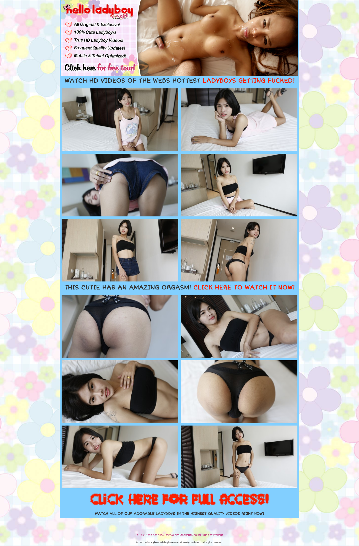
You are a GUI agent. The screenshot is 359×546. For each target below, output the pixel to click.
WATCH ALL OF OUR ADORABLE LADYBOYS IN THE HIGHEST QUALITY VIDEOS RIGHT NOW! (179, 513)
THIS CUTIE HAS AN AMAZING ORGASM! (179, 288)
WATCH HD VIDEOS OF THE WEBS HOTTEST (179, 81)
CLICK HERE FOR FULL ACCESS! (179, 500)
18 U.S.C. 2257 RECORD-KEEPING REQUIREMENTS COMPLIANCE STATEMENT (179, 535)
